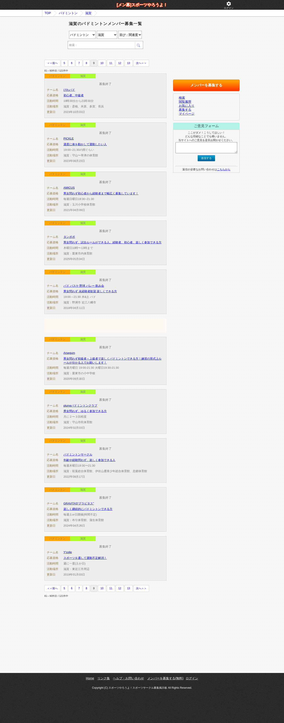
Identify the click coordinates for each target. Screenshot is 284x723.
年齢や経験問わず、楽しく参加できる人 (89, 460)
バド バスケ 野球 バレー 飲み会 (83, 285)
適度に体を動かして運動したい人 (85, 144)
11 (110, 63)
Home (90, 678)
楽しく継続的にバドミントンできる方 (87, 509)
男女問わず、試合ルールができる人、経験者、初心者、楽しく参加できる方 (112, 242)
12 (119, 63)
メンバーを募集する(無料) (165, 678)
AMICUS (69, 187)
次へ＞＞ (141, 63)
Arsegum (69, 353)
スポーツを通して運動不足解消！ (85, 558)
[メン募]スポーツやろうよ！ (142, 5)
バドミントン (68, 13)
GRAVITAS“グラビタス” (78, 503)
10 (102, 63)
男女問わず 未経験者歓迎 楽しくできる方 (90, 291)
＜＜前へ (52, 63)
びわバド (69, 89)
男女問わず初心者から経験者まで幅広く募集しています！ (100, 193)
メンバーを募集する (206, 85)
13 (128, 63)
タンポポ (69, 236)
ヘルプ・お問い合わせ (128, 678)
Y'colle (67, 552)
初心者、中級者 (73, 95)
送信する (206, 158)
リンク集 (103, 678)
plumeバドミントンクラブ (80, 405)
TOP (48, 13)
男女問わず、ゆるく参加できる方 (85, 411)
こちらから (223, 169)
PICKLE (68, 138)
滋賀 (88, 13)
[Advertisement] (96, 55)
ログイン (229, 5)
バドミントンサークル (77, 454)
